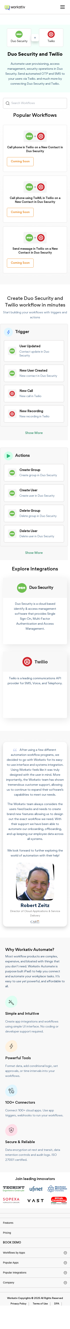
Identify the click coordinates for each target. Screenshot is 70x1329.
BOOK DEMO (12, 1255)
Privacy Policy (18, 1327)
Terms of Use (40, 1327)
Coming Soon (20, 167)
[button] (63, 7)
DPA (56, 1327)
